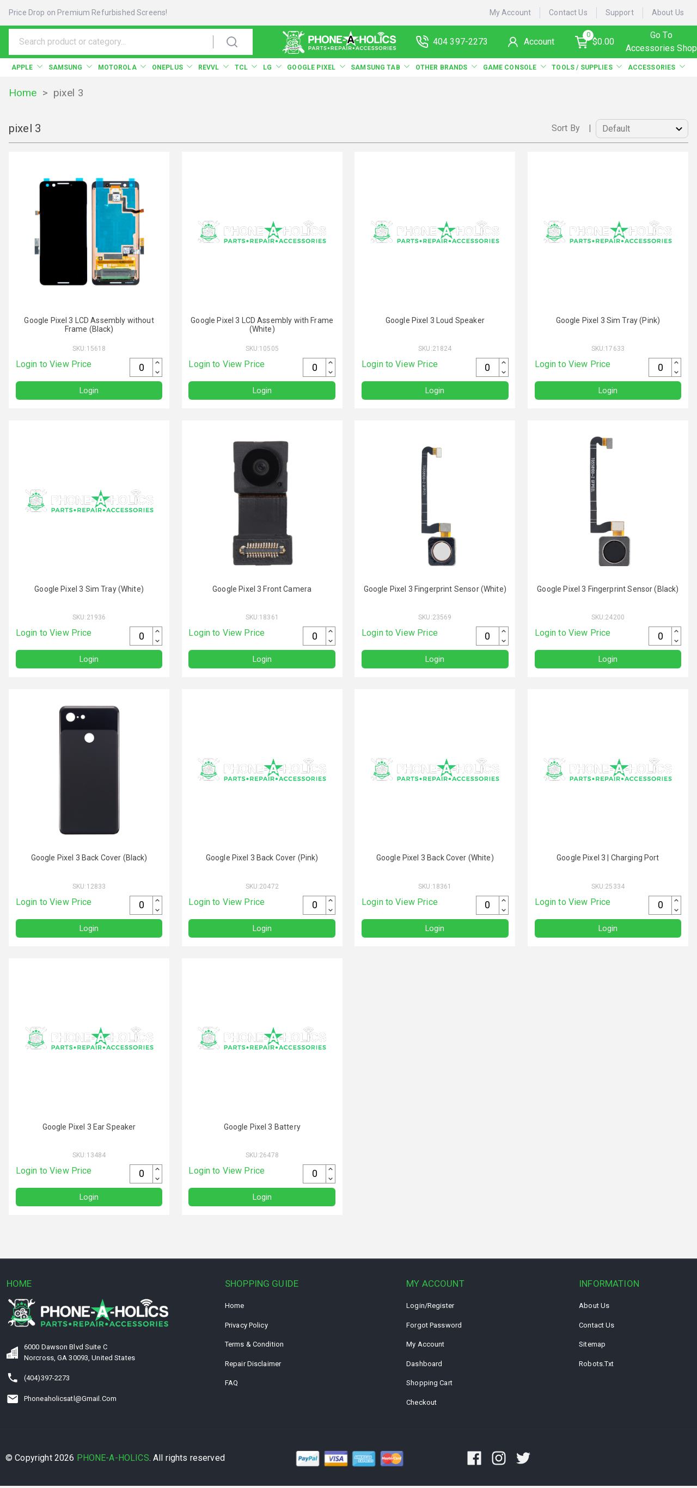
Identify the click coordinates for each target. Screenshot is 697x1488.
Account (544, 41)
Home (23, 92)
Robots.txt (596, 1366)
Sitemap (592, 1346)
